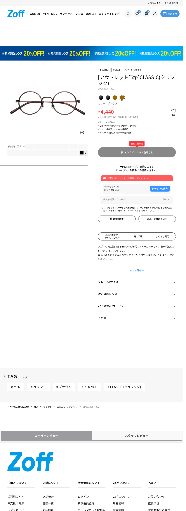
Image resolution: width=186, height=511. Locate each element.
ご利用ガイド (154, 2)
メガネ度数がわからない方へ (112, 181)
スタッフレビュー (137, 380)
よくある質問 (171, 2)
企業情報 (118, 454)
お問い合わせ (156, 441)
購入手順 (138, 181)
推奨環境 (153, 448)
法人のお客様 (121, 468)
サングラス (66, 14)
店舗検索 (48, 441)
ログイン (83, 441)
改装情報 (48, 461)
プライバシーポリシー (162, 461)
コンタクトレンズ (109, 14)
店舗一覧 (48, 448)
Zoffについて (121, 441)
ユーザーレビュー (46, 380)
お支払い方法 (15, 448)
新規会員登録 (86, 448)
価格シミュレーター (19, 461)
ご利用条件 (155, 468)
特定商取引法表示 (159, 454)
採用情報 (118, 461)
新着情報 (118, 448)
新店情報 (48, 454)
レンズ (79, 14)
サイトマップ (156, 474)
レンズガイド (15, 454)
